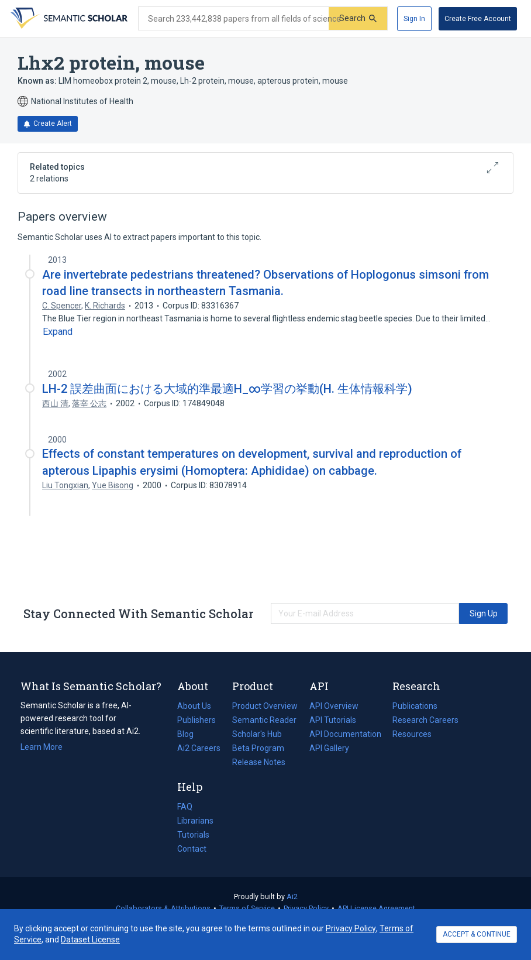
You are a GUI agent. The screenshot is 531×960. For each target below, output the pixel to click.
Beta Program (258, 748)
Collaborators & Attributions (163, 908)
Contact (191, 848)
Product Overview (265, 706)
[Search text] (234, 18)
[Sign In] (414, 18)
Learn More (41, 747)
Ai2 (292, 896)
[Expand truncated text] (57, 332)
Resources (412, 734)
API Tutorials (332, 720)
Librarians (195, 820)
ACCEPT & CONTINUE (477, 934)
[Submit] (358, 18)
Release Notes (258, 762)
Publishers (196, 720)
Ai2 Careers (198, 748)
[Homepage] (67, 18)
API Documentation (345, 734)
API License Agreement (376, 908)
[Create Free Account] (478, 18)
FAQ (184, 806)
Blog (190, 734)
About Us (194, 706)
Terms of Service (247, 908)
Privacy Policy (306, 908)
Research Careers (425, 720)
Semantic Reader (264, 720)
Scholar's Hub (257, 734)
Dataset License (90, 939)
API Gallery (329, 748)
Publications (414, 706)
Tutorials (193, 834)
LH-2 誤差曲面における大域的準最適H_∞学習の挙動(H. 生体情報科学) (227, 389)
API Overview (333, 706)
